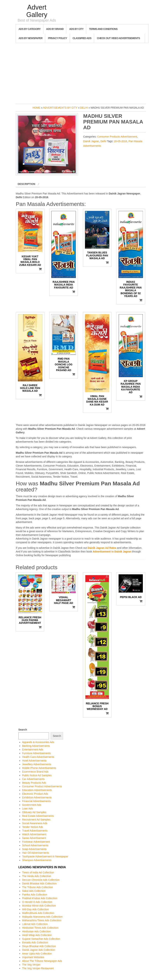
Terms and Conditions (103, 28)
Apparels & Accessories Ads (38, 742)
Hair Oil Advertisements (35, 852)
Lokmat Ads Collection (35, 924)
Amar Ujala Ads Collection (37, 953)
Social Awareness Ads (35, 823)
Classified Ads (81, 38)
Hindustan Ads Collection (36, 931)
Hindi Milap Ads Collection (37, 935)
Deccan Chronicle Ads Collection (41, 879)
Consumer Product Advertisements (42, 786)
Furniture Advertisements (36, 753)
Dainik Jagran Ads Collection (38, 949)
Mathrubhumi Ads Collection (38, 913)
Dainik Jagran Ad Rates (102, 547)
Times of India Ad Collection (38, 872)
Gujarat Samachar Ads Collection (41, 938)
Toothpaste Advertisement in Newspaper (45, 856)
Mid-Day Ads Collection (35, 909)
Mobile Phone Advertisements (39, 767)
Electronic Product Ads (35, 793)
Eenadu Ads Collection (35, 942)
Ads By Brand (55, 28)
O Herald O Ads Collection (37, 901)
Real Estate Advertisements (38, 815)
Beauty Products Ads (34, 782)
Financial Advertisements (36, 801)
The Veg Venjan (31, 964)
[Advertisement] (82, 72)
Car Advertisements (33, 779)
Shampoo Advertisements (37, 860)
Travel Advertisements (35, 830)
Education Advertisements (37, 790)
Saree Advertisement (34, 838)
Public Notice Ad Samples (37, 775)
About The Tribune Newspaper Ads (42, 960)
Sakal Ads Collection (34, 890)
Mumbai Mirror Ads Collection (39, 905)
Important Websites (33, 957)
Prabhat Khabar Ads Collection (39, 898)
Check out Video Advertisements (118, 38)
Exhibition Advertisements (37, 797)
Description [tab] (26, 183)
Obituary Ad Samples (34, 812)
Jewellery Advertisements (36, 764)
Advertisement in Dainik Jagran (112, 551)
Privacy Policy (57, 38)
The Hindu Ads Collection (36, 876)
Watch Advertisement (34, 834)
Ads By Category (30, 28)
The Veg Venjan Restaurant (38, 968)
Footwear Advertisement (36, 841)
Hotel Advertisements (34, 760)
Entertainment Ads (32, 749)
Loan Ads (27, 808)
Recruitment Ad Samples (36, 819)
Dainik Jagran (91, 141)
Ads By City (76, 28)
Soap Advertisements (34, 849)
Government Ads (31, 804)
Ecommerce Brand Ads (35, 771)
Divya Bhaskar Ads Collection (39, 946)
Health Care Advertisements (38, 756)
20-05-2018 (120, 141)
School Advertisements (35, 845)
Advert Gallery (36, 11)
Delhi (84, 107)
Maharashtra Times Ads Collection (41, 920)
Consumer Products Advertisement (117, 136)
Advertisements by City (60, 107)
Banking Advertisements (36, 745)
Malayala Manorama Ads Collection (42, 916)
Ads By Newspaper (31, 38)
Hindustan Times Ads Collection (40, 927)
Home (36, 107)
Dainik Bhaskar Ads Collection (39, 883)
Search (22, 729)
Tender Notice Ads (32, 826)
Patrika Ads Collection (34, 894)
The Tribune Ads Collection (37, 887)
